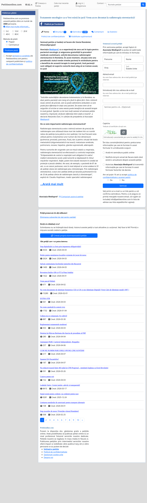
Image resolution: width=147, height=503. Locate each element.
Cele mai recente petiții (61, 4)
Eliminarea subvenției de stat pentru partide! (58, 249)
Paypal (11, 110)
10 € (16, 100)
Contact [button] (100, 3)
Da (111, 212)
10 (78, 452)
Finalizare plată (11, 119)
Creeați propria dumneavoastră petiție (68, 267)
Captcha (106, 155)
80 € (16, 103)
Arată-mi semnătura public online (120, 184)
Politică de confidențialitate (53, 68)
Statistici (112, 64)
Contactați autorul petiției (71, 229)
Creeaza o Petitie (40, 4)
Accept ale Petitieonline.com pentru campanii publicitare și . (19, 128)
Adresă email (108, 106)
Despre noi (48, 489)
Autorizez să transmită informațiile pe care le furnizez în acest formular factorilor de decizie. (124, 199)
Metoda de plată (10, 108)
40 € (8, 103)
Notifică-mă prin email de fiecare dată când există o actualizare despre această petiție (124, 190)
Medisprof (53, 81)
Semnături (79, 64)
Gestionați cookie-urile (53, 487)
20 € (25, 100)
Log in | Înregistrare (81, 4)
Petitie (45, 64)
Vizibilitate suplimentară (80, 68)
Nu (123, 212)
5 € (7, 100)
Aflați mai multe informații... (16, 95)
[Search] (123, 4)
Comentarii (98, 64)
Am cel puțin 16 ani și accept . (120, 208)
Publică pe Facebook (51, 56)
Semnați (123, 218)
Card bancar (14, 113)
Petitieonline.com (11, 4)
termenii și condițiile (21, 124)
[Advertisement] (91, 29)
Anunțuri (59, 64)
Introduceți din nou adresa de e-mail (118, 122)
